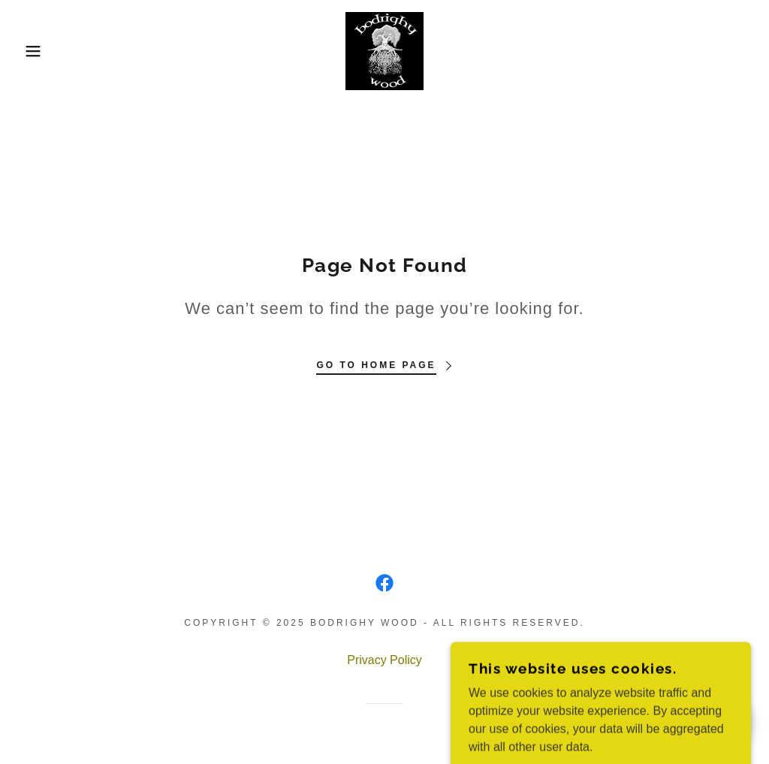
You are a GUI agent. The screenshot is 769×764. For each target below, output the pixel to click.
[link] (384, 50)
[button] (38, 51)
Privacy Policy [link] (384, 660)
